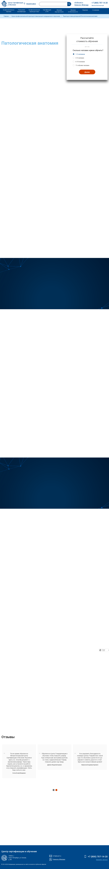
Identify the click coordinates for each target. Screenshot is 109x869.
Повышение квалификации (21, 10)
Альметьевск (31, 4)
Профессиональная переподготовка (34, 10)
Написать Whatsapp (81, 5)
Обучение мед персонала (59, 11)
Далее (87, 72)
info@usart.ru (78, 2)
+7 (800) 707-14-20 (100, 3)
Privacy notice (103, 650)
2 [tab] (56, 790)
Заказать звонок (102, 860)
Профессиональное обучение (8, 10)
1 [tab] (53, 790)
